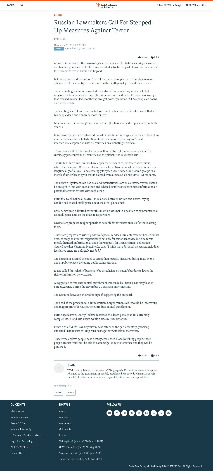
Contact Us (16, 453)
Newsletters (65, 424)
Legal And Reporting (22, 441)
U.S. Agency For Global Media (26, 435)
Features (63, 418)
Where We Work (19, 418)
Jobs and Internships (22, 429)
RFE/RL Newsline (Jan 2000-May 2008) (80, 447)
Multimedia (65, 429)
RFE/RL (61, 39)
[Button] (142, 57)
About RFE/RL (18, 412)
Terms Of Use (18, 424)
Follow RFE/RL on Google (169, 5)
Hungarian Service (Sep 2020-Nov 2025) (80, 459)
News (62, 412)
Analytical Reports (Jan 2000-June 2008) (80, 453)
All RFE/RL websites (196, 5)
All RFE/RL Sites (19, 447)
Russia (58, 15)
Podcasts (63, 435)
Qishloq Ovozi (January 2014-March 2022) (81, 441)
